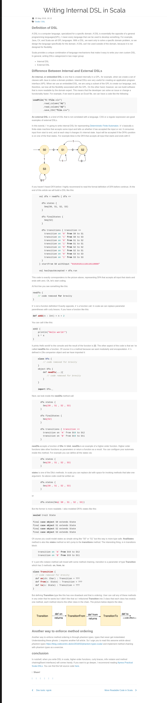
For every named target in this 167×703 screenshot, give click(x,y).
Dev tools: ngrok (52, 690)
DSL (52, 22)
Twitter (5, 20)
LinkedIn (5, 24)
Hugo (9, 33)
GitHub (5, 29)
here (86, 666)
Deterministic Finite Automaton (113, 126)
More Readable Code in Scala (127, 690)
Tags (4, 11)
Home (5, 2)
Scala (46, 22)
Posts (5, 7)
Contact (5, 15)
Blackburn (9, 35)
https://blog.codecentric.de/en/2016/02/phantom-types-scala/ (83, 644)
